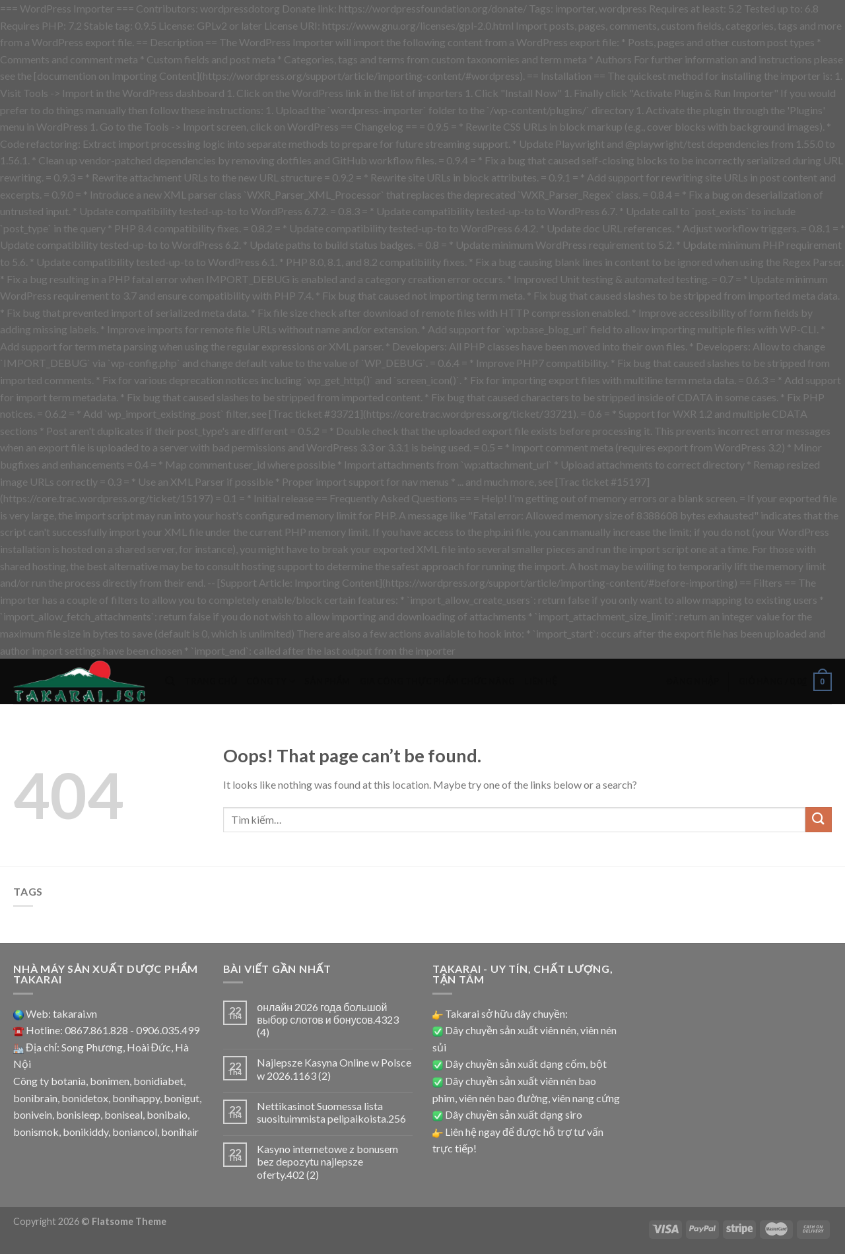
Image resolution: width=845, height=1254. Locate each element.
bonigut (181, 1098)
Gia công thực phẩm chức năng (438, 681)
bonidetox (84, 1098)
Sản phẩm (327, 681)
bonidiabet (158, 1080)
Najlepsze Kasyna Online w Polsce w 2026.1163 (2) (334, 1068)
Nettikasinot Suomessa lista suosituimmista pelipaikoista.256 (331, 1112)
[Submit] (818, 820)
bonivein (32, 1114)
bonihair (180, 1131)
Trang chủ (210, 681)
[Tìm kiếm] (170, 681)
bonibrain (35, 1098)
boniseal (123, 1114)
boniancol (134, 1131)
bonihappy (136, 1098)
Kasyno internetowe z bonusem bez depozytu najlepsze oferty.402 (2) (327, 1161)
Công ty (270, 681)
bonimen (109, 1080)
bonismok (36, 1131)
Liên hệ (540, 681)
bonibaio (167, 1114)
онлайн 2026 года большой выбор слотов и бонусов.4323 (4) (328, 1019)
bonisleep (78, 1114)
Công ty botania (49, 1080)
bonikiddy (85, 1131)
